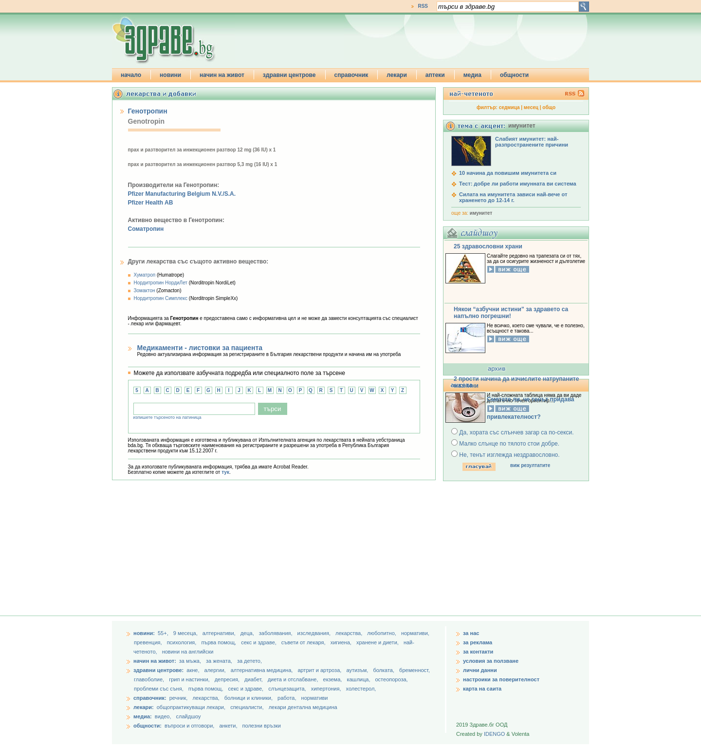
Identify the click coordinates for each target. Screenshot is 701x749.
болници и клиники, (248, 698)
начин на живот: (154, 661)
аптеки (435, 75)
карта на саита (482, 689)
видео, (163, 716)
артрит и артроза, (320, 670)
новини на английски (188, 652)
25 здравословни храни (488, 246)
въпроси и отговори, (189, 726)
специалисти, (246, 707)
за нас (471, 633)
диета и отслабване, (294, 679)
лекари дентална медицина (303, 707)
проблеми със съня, (159, 689)
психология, (182, 642)
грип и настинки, (190, 679)
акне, (193, 670)
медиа (472, 75)
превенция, (149, 642)
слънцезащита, (287, 689)
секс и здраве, (259, 642)
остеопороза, (391, 679)
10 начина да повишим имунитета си (507, 173)
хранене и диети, (378, 642)
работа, (286, 698)
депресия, (228, 679)
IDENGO (494, 734)
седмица (509, 107)
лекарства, (349, 633)
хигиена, (342, 642)
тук (225, 472)
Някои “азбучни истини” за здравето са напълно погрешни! (511, 312)
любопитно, (382, 633)
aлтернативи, (220, 633)
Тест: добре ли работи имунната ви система (517, 184)
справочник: (149, 698)
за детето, (249, 661)
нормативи (314, 698)
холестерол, (361, 689)
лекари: (143, 707)
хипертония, (327, 689)
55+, (164, 633)
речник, (178, 698)
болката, (384, 670)
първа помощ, (219, 642)
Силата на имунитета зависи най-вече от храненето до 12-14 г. (513, 197)
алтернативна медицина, (263, 670)
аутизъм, (357, 670)
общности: (147, 726)
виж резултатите (530, 465)
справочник (351, 75)
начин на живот (222, 75)
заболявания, (276, 633)
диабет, (254, 679)
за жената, (219, 661)
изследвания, (314, 633)
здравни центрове (289, 75)
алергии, (215, 670)
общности (514, 75)
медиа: (142, 716)
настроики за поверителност (501, 679)
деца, (248, 633)
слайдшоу (188, 716)
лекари (397, 75)
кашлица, (359, 679)
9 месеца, (186, 633)
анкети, (228, 726)
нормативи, (415, 633)
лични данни (480, 670)
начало (131, 75)
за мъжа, (190, 661)
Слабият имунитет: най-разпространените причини (531, 142)
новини (170, 75)
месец (531, 107)
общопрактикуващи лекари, (191, 707)
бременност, (414, 670)
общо (548, 107)
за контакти (478, 652)
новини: (144, 633)
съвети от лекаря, (304, 642)
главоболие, (150, 679)
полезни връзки (261, 726)
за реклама (477, 642)
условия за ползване (490, 661)
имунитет (481, 213)
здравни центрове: (158, 670)
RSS (423, 6)
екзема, (333, 679)
